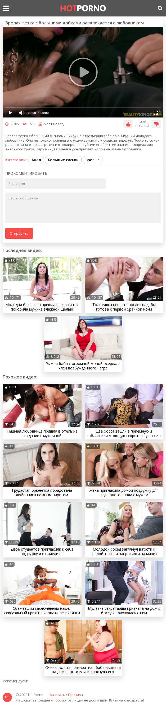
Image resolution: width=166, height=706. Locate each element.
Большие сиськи (63, 159)
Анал (36, 159)
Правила (75, 695)
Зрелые (93, 159)
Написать (57, 695)
